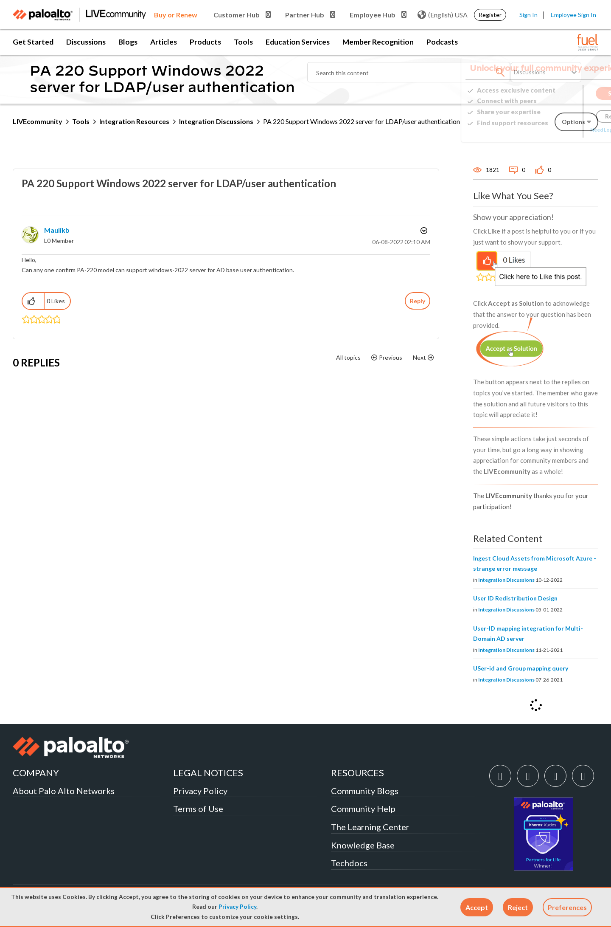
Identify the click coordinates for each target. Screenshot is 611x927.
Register (490, 14)
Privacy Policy (237, 906)
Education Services (298, 41)
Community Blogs (364, 791)
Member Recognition (378, 41)
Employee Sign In (573, 14)
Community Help (363, 808)
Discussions (86, 41)
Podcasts (442, 41)
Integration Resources (134, 121)
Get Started (33, 41)
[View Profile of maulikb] (57, 230)
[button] (476, 907)
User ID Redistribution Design (515, 598)
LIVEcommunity (37, 121)
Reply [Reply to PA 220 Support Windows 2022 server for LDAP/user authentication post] (417, 300)
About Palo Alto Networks (64, 791)
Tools (243, 41)
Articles (163, 41)
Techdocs (349, 863)
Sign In (528, 14)
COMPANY (36, 772)
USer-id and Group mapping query (520, 668)
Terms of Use (198, 808)
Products (205, 41)
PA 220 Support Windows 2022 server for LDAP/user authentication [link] (361, 121)
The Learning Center (370, 827)
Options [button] (423, 230)
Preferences (567, 907)
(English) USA (443, 15)
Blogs (127, 41)
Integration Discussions (216, 121)
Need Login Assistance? (560, 130)
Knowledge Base (363, 845)
